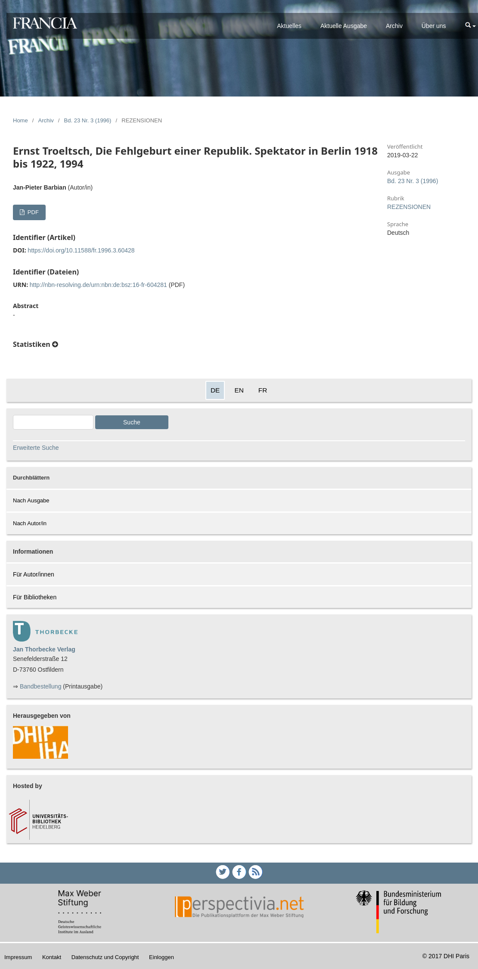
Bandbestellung (41, 686)
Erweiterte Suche (36, 447)
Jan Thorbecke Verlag (44, 649)
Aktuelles (289, 25)
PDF (32, 212)
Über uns (434, 25)
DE (215, 390)
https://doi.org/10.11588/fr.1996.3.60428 (81, 250)
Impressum (18, 957)
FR (262, 390)
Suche (131, 422)
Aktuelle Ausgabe (343, 25)
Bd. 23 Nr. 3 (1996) (88, 120)
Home (20, 120)
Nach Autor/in (30, 523)
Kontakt (51, 957)
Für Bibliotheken (34, 597)
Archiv (394, 25)
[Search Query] (53, 422)
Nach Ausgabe (31, 500)
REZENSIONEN (409, 206)
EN (238, 390)
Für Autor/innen (33, 574)
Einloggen (161, 957)
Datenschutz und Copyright (105, 957)
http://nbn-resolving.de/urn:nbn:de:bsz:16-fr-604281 (98, 284)
